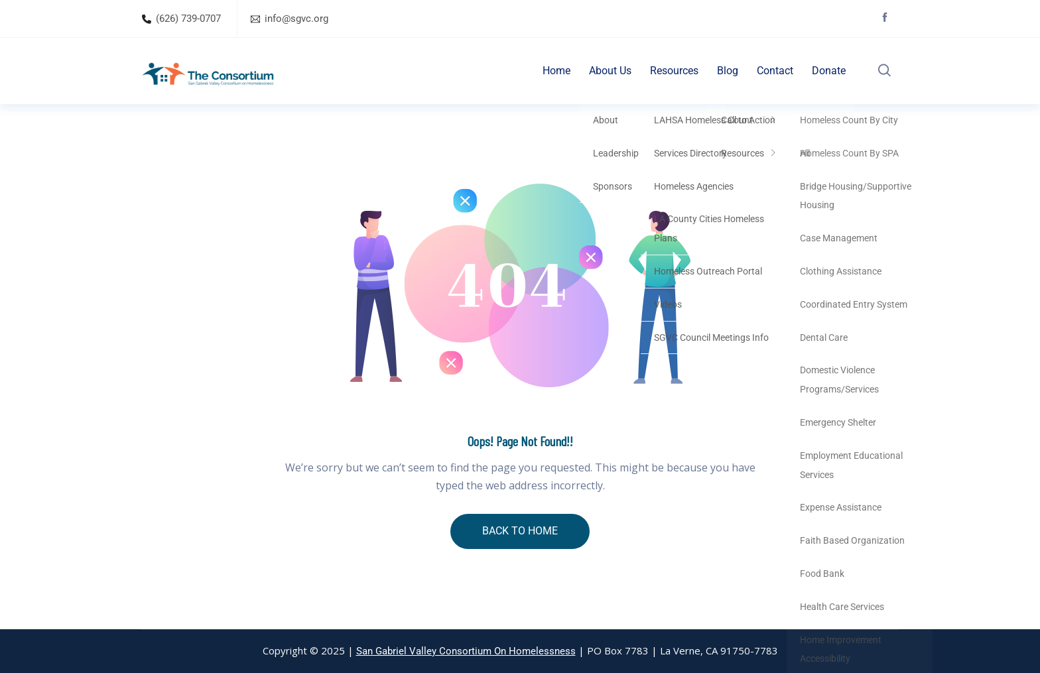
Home (556, 70)
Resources (674, 70)
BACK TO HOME (520, 530)
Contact (775, 70)
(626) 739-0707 (188, 19)
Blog (727, 70)
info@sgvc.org (296, 19)
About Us (610, 70)
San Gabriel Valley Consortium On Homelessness (466, 651)
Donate (829, 70)
